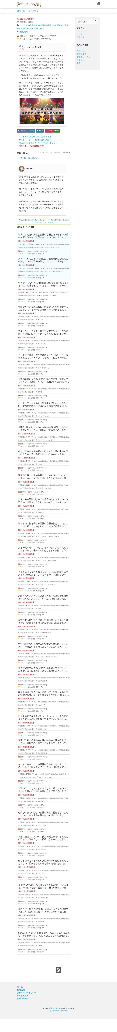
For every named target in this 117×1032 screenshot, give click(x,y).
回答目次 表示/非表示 (28, 168)
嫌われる (57, 573)
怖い (51, 357)
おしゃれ (47, 333)
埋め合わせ (47, 525)
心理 (48, 766)
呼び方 (49, 814)
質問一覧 (21, 11)
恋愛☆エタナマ (54, 1021)
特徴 (51, 766)
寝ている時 (47, 549)
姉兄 (45, 718)
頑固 (62, 670)
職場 (26, 32)
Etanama (64, 1024)
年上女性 (55, 257)
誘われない (50, 911)
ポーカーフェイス (49, 429)
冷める (46, 646)
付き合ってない (52, 309)
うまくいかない (49, 838)
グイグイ (47, 357)
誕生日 (50, 863)
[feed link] (58, 983)
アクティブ (65, 163)
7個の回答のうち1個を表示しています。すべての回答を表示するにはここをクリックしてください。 (44, 231)
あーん (46, 790)
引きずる (50, 742)
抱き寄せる (62, 549)
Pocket (56, 131)
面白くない (59, 598)
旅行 (45, 935)
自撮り (60, 309)
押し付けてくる (52, 453)
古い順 (33, 163)
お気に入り (47, 501)
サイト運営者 (22, 1009)
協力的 (46, 694)
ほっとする (47, 887)
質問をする (33, 11)
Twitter (34, 131)
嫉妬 (22, 32)
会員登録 (80, 37)
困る (45, 477)
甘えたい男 (62, 257)
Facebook (22, 131)
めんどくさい (48, 598)
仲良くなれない (49, 573)
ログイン (80, 34)
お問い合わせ (22, 1012)
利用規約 (21, 1003)
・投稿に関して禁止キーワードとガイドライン (37, 148)
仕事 (45, 453)
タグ (79, 63)
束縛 (45, 622)
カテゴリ (80, 60)
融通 (59, 670)
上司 (52, 501)
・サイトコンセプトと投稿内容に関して (34, 145)
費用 (48, 935)
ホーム (20, 1000)
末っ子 (49, 718)
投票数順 (53, 163)
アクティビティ (83, 57)
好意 (45, 911)
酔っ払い (55, 646)
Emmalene (55, 1024)
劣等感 (46, 405)
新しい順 (43, 163)
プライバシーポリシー (26, 1006)
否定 (45, 766)
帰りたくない (52, 381)
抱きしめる (55, 549)
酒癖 (49, 646)
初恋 (45, 742)
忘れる (46, 863)
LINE (21, 136)
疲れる (61, 282)
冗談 (54, 598)
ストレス (55, 282)
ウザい (46, 381)
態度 (46, 959)
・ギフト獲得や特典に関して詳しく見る (34, 142)
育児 (51, 694)
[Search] (95, 21)
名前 (45, 814)
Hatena (45, 131)
